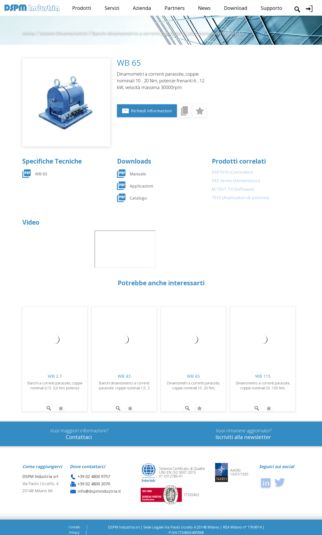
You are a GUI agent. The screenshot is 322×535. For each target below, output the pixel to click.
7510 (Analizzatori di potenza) (240, 197)
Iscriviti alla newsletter (243, 435)
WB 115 (263, 376)
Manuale (138, 174)
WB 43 (124, 376)
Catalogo (138, 198)
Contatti (74, 525)
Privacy (74, 531)
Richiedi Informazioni (151, 110)
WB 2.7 (55, 376)
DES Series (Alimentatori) (236, 180)
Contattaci (79, 435)
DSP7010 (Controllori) (232, 172)
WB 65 (41, 174)
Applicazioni (141, 186)
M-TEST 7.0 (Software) (233, 189)
